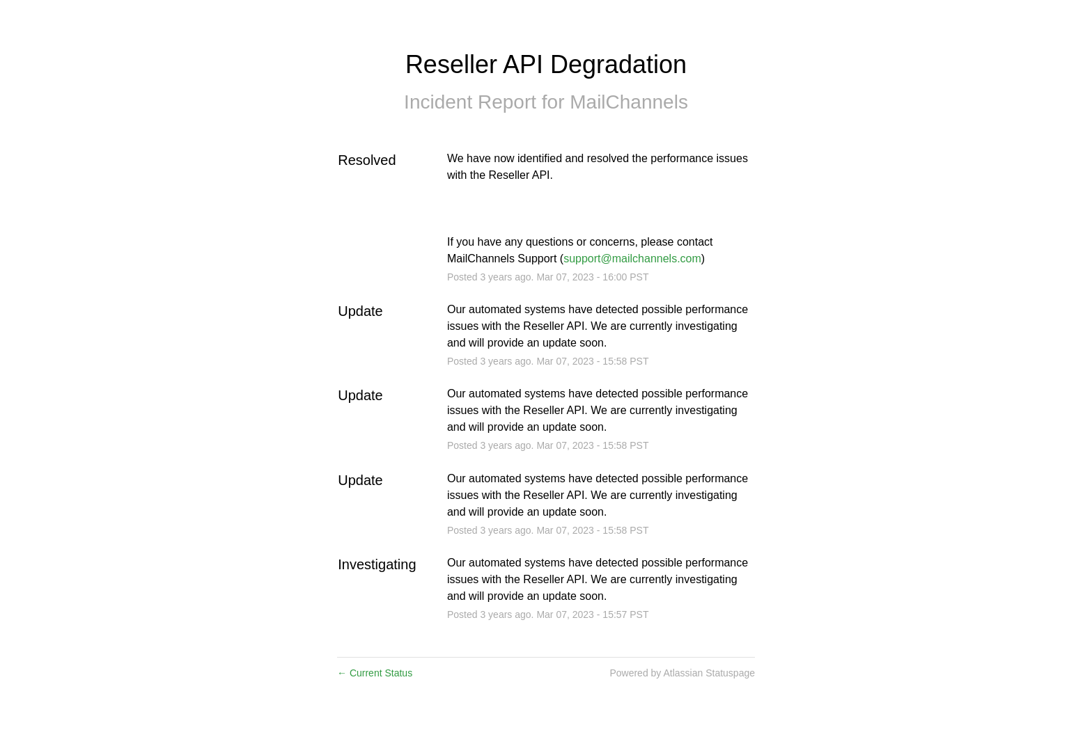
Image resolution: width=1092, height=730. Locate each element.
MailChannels (629, 102)
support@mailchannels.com (632, 258)
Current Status (374, 673)
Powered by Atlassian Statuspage (682, 673)
